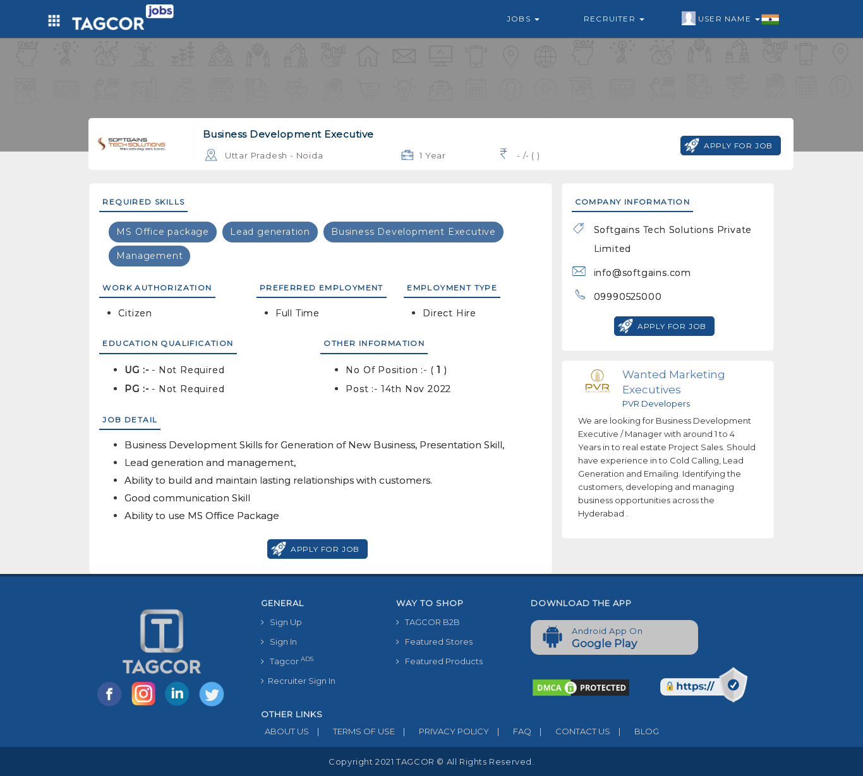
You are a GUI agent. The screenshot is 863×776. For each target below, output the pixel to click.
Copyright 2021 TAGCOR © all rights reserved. (431, 761)
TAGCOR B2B (428, 622)
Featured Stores (434, 641)
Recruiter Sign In (298, 681)
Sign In (279, 641)
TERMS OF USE (352, 731)
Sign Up (281, 622)
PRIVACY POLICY (442, 731)
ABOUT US (285, 731)
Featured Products (439, 661)
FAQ (510, 731)
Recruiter (614, 18)
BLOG (634, 731)
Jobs (523, 18)
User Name (731, 18)
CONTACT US (570, 731)
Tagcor (287, 660)
